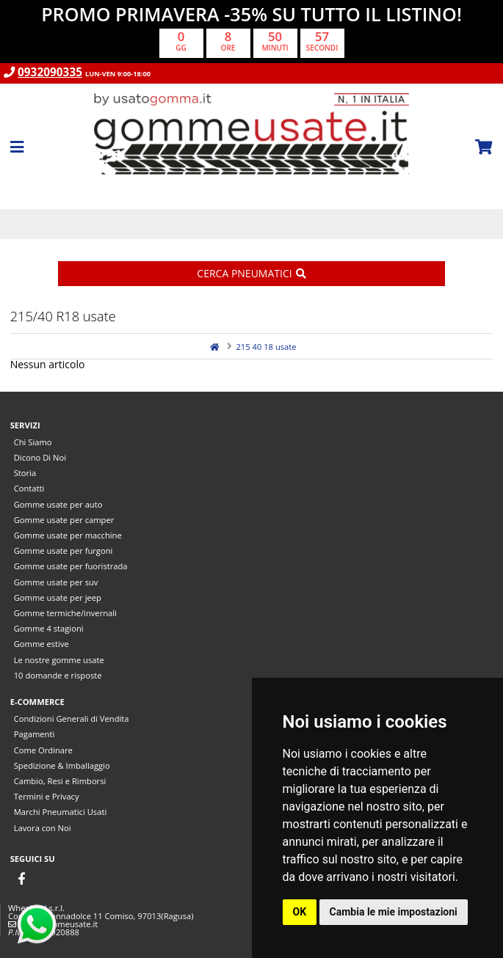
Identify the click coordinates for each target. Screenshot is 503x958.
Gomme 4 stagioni (49, 628)
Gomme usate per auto (58, 504)
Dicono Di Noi (40, 457)
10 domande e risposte (58, 675)
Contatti (29, 488)
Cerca (251, 273)
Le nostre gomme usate (59, 659)
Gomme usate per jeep (57, 597)
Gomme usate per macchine (68, 535)
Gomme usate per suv (56, 582)
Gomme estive (41, 643)
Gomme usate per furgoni (63, 550)
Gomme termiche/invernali (65, 612)
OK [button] (300, 912)
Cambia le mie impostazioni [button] (393, 912)
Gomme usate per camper (64, 519)
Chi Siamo (33, 441)
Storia (25, 472)
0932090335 (50, 72)
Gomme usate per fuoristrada (71, 565)
